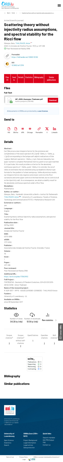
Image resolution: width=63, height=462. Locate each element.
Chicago (30, 132)
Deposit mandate (50, 438)
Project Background (31, 440)
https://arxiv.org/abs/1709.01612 (16, 276)
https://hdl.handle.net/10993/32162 (25, 57)
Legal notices (29, 445)
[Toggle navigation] (59, 5)
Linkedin (54, 132)
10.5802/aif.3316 (18, 65)
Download (53, 100)
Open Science (9, 440)
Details (20, 77)
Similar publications (51, 78)
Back (8, 13)
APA (22, 132)
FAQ (45, 442)
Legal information (30, 443)
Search (7, 445)
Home (13, 13)
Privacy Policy (23, 457)
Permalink (39, 132)
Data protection (29, 447)
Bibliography (38, 77)
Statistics (29, 77)
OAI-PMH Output (49, 440)
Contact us (47, 445)
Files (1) (7, 78)
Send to (14, 78)
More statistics (47, 320)
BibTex (15, 132)
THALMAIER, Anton (12, 197)
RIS (9, 132)
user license (43, 111)
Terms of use (10, 457)
